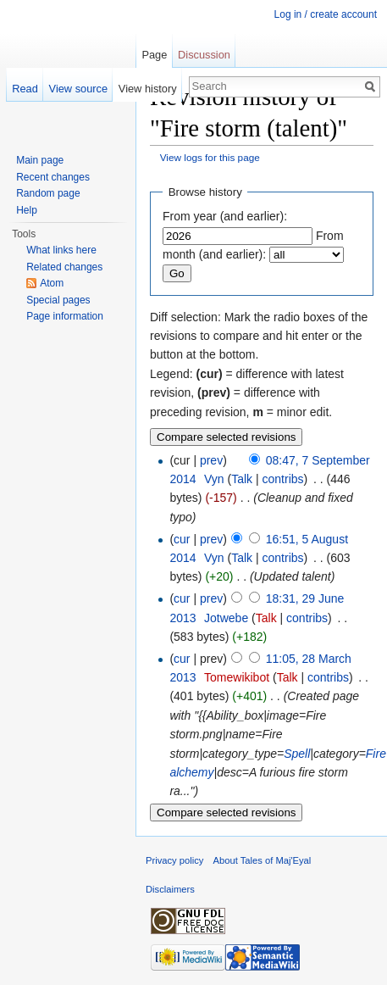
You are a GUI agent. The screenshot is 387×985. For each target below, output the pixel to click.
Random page (48, 193)
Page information (64, 316)
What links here (61, 250)
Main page (40, 160)
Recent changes (53, 177)
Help (26, 210)
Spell (297, 753)
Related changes (64, 267)
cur (182, 539)
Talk (241, 479)
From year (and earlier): (225, 216)
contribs (283, 479)
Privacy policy (174, 860)
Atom (52, 283)
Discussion (204, 54)
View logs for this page (210, 157)
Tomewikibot (236, 677)
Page (154, 54)
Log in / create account (325, 14)
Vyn (214, 479)
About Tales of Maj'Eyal (262, 860)
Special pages (58, 300)
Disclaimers (170, 889)
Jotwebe (226, 618)
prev (211, 460)
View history (148, 88)
